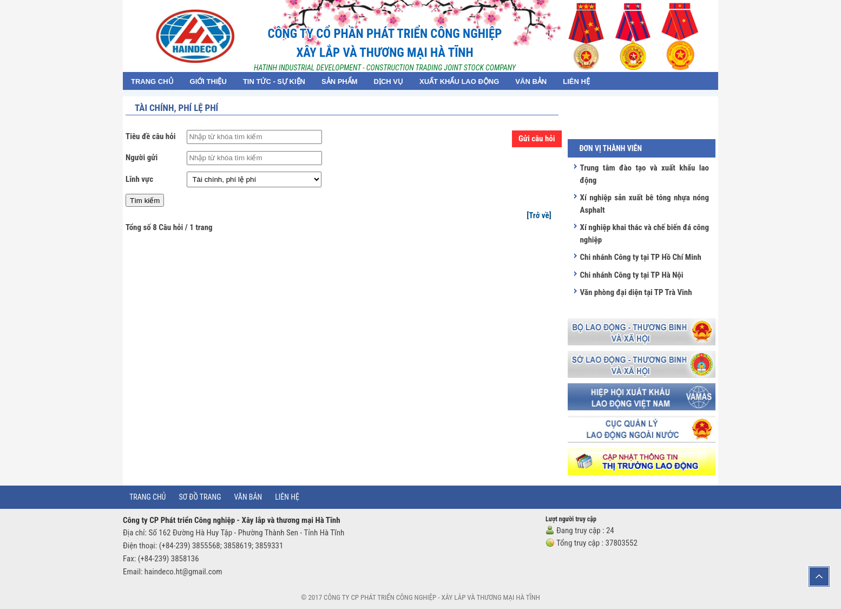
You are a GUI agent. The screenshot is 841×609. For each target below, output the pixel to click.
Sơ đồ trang (200, 497)
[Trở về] (539, 215)
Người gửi (141, 157)
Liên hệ (287, 497)
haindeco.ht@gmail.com (183, 572)
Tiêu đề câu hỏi (150, 136)
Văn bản (248, 497)
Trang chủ (147, 497)
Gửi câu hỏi (536, 138)
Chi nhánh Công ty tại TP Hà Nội (631, 275)
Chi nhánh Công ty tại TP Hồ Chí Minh (640, 257)
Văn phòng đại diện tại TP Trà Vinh (636, 292)
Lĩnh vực (139, 179)
